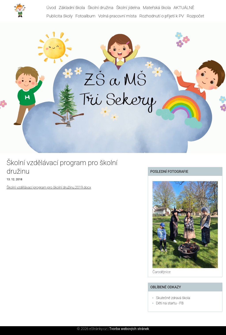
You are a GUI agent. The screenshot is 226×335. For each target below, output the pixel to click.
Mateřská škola (157, 7)
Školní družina (100, 7)
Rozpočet (195, 15)
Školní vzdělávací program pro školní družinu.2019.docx (49, 187)
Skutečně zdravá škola (173, 298)
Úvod (51, 7)
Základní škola (72, 7)
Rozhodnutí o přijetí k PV (161, 15)
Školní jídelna (128, 7)
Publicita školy (60, 15)
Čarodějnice (162, 272)
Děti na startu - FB (170, 303)
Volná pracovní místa (117, 15)
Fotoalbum (85, 15)
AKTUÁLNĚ (183, 7)
